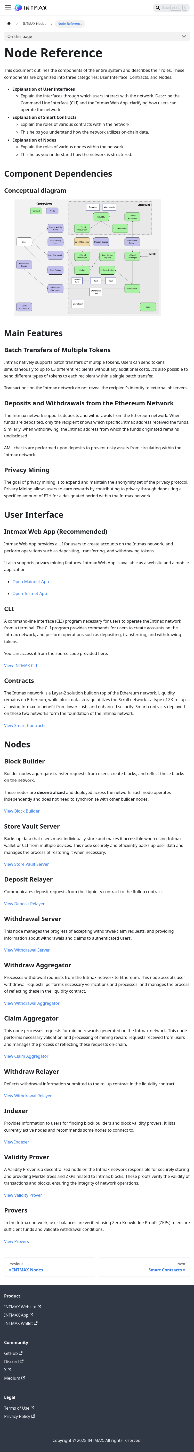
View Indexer (16, 1142)
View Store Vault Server (26, 864)
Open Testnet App (29, 593)
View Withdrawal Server (27, 950)
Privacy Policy (19, 1416)
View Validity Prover (23, 1195)
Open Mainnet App (30, 581)
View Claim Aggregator (26, 1056)
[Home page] (9, 24)
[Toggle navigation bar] (8, 8)
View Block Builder (22, 811)
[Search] (171, 8)
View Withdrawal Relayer (28, 1096)
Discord (13, 1361)
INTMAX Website (22, 1307)
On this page (19, 36)
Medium (14, 1378)
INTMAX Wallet (21, 1323)
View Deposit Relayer (24, 904)
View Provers (16, 1241)
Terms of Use (19, 1408)
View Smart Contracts (24, 725)
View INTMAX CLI (20, 665)
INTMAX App (18, 1315)
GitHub (13, 1353)
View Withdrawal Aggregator (32, 1003)
